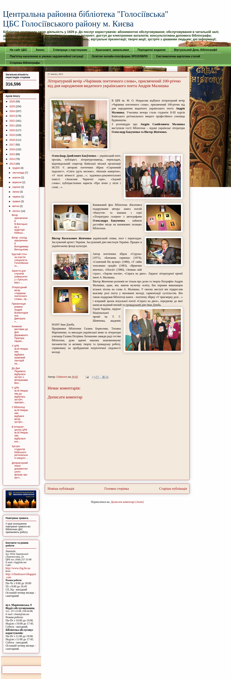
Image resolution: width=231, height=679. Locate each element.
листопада (18, 172)
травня (16, 201)
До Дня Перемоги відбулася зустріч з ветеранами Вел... (20, 375)
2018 (12, 139)
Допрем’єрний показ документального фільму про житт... (20, 470)
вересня (17, 182)
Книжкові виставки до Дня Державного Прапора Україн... (20, 333)
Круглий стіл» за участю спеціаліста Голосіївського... (20, 260)
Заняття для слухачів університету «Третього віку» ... (20, 276)
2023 (12, 115)
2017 (12, 144)
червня (16, 196)
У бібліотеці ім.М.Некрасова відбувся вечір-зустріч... (20, 414)
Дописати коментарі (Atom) (127, 501)
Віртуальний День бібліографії (195, 49)
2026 (12, 101)
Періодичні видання (151, 49)
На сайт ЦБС (18, 49)
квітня (16, 206)
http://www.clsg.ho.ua (18, 568)
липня (16, 191)
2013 (12, 163)
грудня (16, 168)
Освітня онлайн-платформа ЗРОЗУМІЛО (120, 56)
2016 (12, 149)
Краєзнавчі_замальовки (112, 49)
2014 (12, 159)
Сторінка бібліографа (25, 62)
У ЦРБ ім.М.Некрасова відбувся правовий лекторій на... (20, 354)
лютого (16, 211)
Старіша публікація (173, 488)
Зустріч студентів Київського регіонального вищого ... (20, 452)
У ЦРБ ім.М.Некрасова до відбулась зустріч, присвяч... (20, 395)
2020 (12, 130)
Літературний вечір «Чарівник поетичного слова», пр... (20, 293)
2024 (12, 111)
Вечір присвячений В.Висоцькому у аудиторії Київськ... (20, 224)
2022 (12, 120)
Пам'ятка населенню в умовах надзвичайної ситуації (46, 56)
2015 (12, 154)
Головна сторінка (116, 488)
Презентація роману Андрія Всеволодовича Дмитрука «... (20, 312)
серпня (16, 187)
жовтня (16, 177)
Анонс (40, 49)
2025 (12, 106)
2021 (12, 125)
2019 (12, 135)
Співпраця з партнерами (70, 49)
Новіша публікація (61, 488)
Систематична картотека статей (178, 56)
